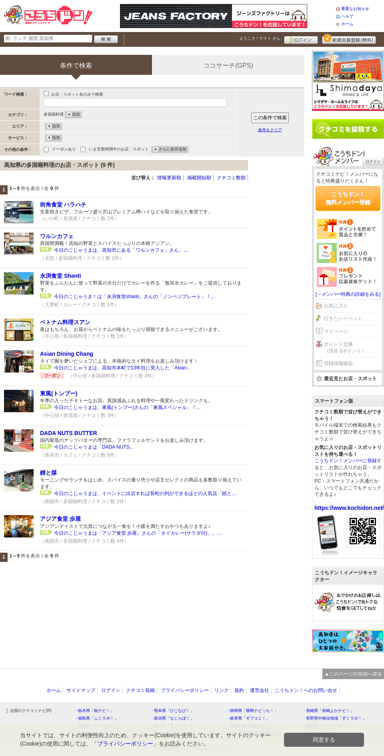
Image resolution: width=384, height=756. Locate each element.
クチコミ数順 (231, 177)
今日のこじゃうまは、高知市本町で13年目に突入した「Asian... (122, 368)
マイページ (336, 331)
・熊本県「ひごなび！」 (172, 710)
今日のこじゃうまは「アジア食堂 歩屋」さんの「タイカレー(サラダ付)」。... (137, 533)
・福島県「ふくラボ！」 (96, 718)
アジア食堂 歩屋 (60, 518)
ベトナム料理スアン (65, 322)
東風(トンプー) (58, 393)
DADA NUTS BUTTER (68, 433)
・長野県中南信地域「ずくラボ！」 (334, 718)
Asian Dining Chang (66, 354)
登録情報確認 (338, 363)
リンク (221, 690)
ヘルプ (347, 16)
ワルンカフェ (57, 236)
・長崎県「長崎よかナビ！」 (328, 710)
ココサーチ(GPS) (228, 65)
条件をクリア (270, 130)
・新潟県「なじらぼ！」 (172, 718)
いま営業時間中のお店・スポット (119, 150)
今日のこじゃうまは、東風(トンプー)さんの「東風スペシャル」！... (127, 407)
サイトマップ (80, 690)
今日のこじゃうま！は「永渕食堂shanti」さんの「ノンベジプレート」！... (134, 296)
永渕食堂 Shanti (60, 276)
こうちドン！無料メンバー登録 (348, 198)
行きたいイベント (343, 318)
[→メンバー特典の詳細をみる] (348, 294)
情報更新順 (169, 177)
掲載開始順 (199, 177)
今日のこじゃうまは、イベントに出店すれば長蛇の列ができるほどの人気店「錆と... (145, 493)
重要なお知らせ (355, 8)
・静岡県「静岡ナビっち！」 (252, 710)
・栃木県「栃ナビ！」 (94, 710)
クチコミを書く (348, 129)
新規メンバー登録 (349, 39)
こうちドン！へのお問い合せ (306, 690)
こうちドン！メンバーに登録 (345, 460)
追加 (76, 115)
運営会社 (259, 690)
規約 (239, 690)
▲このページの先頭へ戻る (353, 674)
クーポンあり (64, 150)
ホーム (347, 24)
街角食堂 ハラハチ (63, 204)
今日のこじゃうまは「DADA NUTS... (94, 447)
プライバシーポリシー (185, 690)
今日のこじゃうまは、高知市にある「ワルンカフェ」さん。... (121, 250)
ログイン (301, 39)
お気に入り (336, 306)
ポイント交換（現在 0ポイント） (345, 347)
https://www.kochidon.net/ (349, 508)
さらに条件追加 (172, 149)
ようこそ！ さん (259, 38)
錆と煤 (48, 472)
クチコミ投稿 (140, 690)
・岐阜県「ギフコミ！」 (248, 718)
